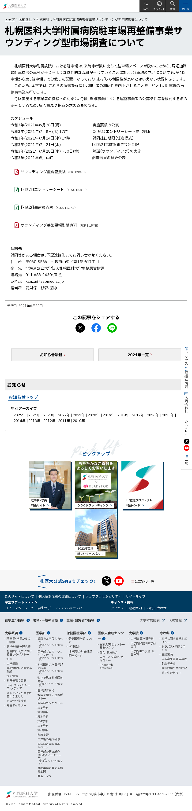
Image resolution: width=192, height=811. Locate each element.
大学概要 (11, 633)
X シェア (80, 328)
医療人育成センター (111, 636)
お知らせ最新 (51, 354)
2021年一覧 (138, 354)
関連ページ (75, 655)
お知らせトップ (23, 397)
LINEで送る (112, 328)
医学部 (40, 633)
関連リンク (45, 776)
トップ (10, 19)
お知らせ (25, 19)
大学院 (134, 633)
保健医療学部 (76, 633)
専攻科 (164, 633)
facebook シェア (96, 328)
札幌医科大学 (14, 6)
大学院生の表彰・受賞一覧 (142, 653)
